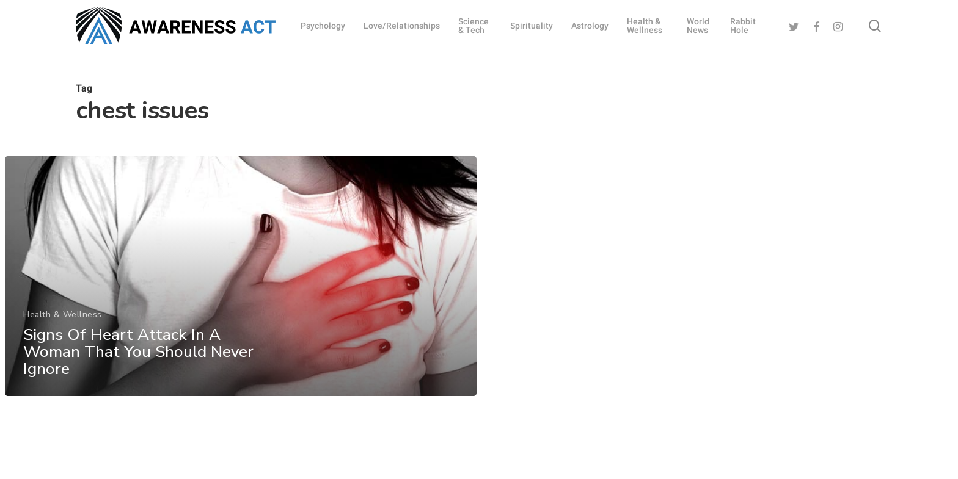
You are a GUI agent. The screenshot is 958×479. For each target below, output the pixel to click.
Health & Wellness (62, 327)
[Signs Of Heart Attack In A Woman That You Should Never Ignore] (240, 289)
